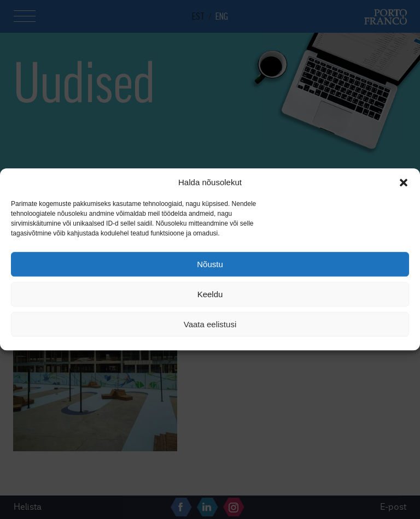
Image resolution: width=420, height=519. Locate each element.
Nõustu (210, 264)
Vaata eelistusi (210, 324)
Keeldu (210, 294)
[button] (403, 182)
